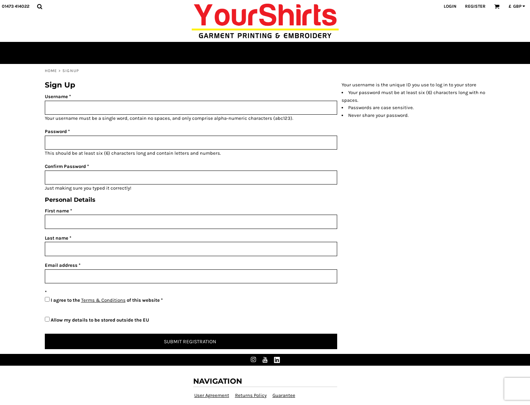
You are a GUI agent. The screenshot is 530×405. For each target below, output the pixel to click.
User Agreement (211, 395)
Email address (61, 265)
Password (56, 131)
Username (56, 96)
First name (57, 211)
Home (51, 70)
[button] (39, 6)
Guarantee (284, 395)
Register (475, 6)
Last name (56, 238)
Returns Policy (251, 395)
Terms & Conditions (103, 300)
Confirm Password (65, 166)
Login (450, 6)
